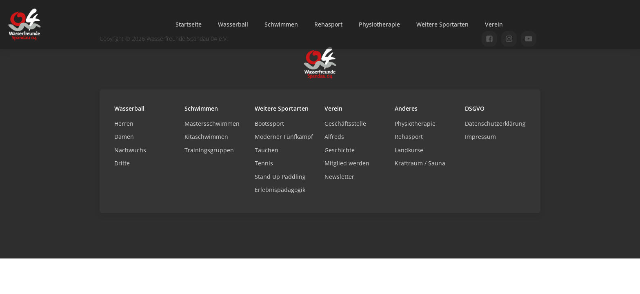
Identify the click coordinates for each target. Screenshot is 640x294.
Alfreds (334, 136)
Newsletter (339, 176)
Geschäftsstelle (345, 123)
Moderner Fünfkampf (284, 136)
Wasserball (233, 24)
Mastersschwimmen (212, 123)
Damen (124, 136)
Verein (494, 24)
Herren (123, 123)
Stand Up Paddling (280, 176)
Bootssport (269, 123)
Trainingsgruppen (209, 150)
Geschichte (339, 150)
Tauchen (266, 150)
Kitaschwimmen (206, 136)
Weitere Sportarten (442, 24)
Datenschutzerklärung (495, 123)
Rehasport (328, 24)
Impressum (480, 136)
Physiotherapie (379, 24)
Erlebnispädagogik (280, 190)
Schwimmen (281, 24)
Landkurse (409, 150)
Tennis (264, 163)
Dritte (122, 163)
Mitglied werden (346, 163)
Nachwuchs (130, 150)
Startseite (189, 24)
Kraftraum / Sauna (420, 163)
